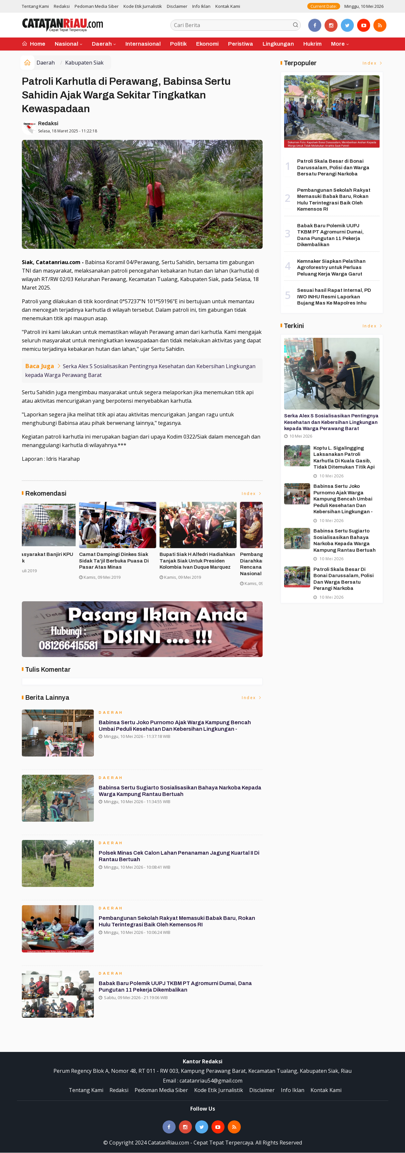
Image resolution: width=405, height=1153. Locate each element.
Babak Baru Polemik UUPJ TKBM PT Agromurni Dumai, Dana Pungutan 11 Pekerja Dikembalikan (177, 989)
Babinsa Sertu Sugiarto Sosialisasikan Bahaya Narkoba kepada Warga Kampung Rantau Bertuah (172, 794)
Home (33, 44)
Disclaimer (177, 6)
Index (252, 494)
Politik (178, 44)
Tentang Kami (35, 6)
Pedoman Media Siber (97, 6)
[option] (62, 547)
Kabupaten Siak (84, 62)
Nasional (66, 44)
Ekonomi (207, 44)
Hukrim (312, 44)
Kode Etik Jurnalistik (142, 6)
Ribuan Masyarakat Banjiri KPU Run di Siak (220, 558)
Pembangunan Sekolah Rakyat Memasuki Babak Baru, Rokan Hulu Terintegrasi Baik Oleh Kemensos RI (179, 924)
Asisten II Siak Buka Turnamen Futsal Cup (138, 558)
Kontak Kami (227, 6)
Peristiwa (240, 44)
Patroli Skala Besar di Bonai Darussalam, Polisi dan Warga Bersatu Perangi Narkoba (333, 167)
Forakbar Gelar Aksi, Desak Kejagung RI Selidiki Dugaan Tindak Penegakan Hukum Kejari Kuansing (60, 564)
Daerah (102, 44)
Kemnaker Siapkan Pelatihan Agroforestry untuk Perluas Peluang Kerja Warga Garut (331, 268)
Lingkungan (278, 44)
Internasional (143, 44)
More (338, 44)
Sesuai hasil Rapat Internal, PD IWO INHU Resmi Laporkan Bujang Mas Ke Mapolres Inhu (334, 297)
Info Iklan (201, 6)
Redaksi (62, 6)
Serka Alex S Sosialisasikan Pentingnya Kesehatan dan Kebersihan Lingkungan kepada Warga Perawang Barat (331, 422)
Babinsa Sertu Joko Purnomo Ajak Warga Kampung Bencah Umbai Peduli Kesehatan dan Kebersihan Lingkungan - (176, 729)
